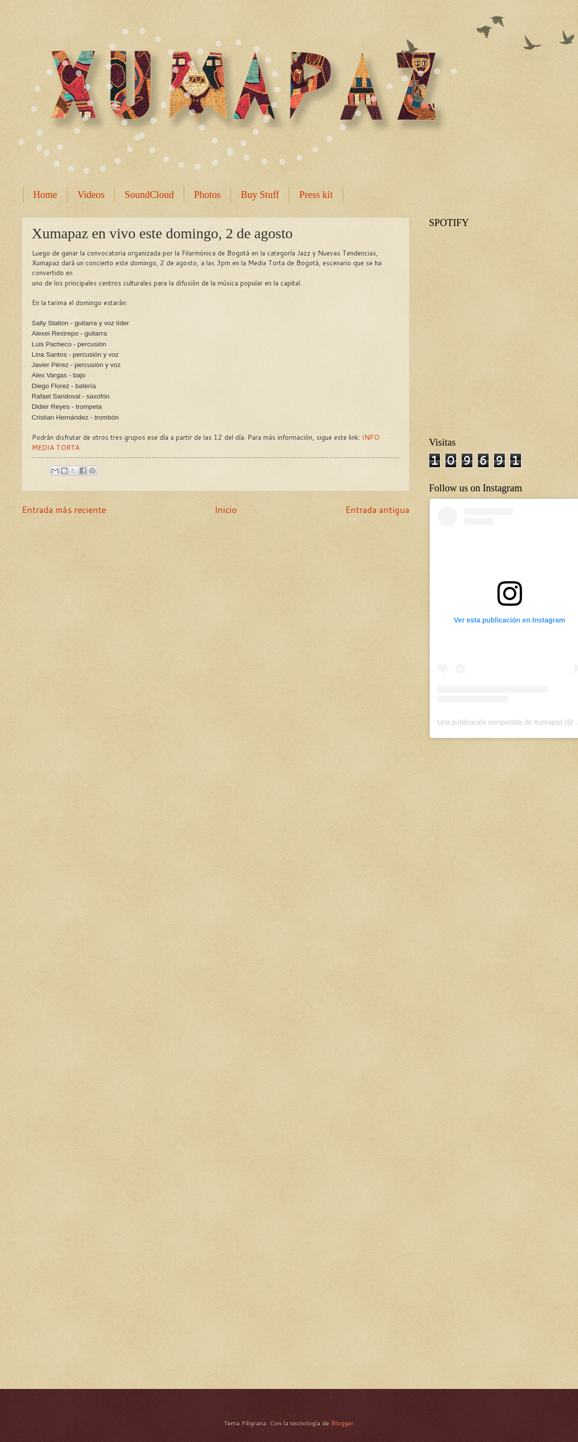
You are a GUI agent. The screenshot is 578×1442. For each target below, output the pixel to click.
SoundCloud (149, 194)
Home (45, 194)
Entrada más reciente (64, 509)
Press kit (315, 194)
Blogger (342, 1422)
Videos (90, 194)
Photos (207, 194)
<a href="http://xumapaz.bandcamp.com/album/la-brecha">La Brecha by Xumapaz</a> (503, 1215)
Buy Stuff (260, 194)
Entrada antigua (377, 509)
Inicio (226, 509)
